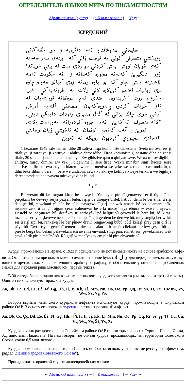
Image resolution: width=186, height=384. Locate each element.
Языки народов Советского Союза (45, 353)
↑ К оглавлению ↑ (108, 18)
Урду (133, 18)
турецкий (71, 307)
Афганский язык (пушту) (68, 18)
